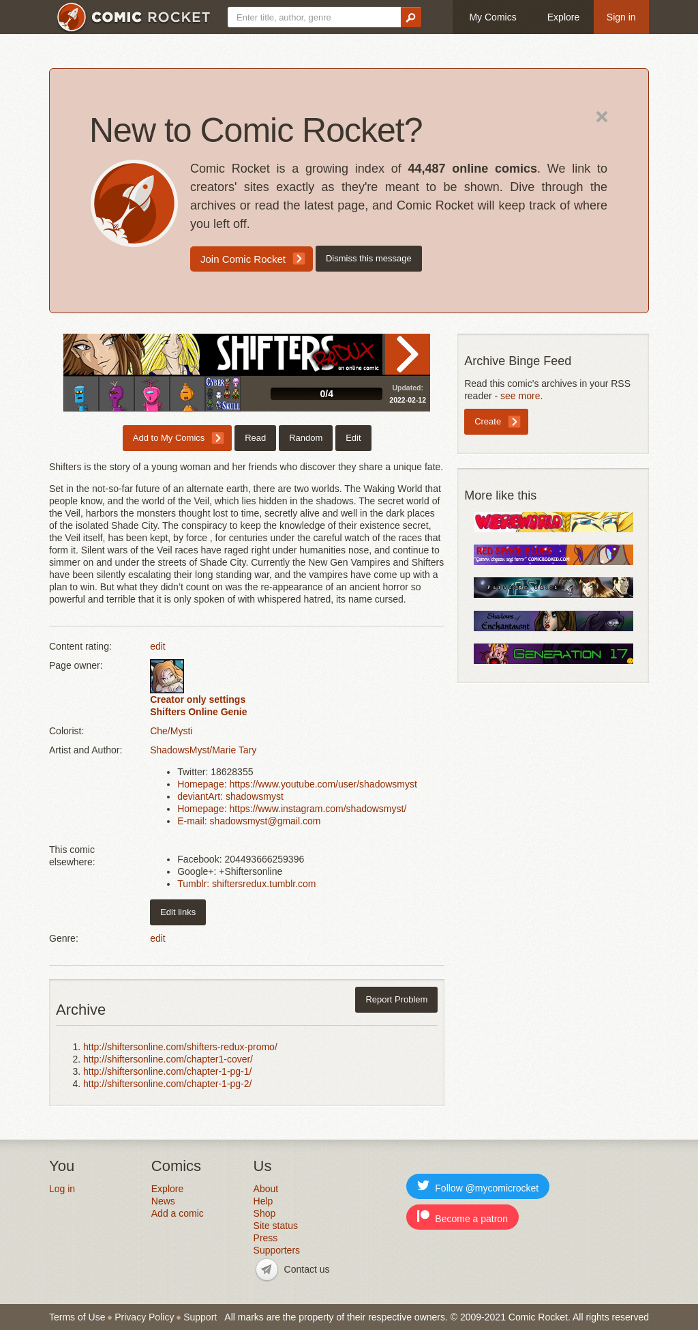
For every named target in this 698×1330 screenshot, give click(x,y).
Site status (276, 1225)
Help (263, 1201)
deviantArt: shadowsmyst (230, 796)
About (266, 1188)
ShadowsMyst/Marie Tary (203, 749)
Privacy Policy (144, 1317)
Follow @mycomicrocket (477, 1186)
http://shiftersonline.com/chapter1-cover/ (168, 1059)
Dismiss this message (369, 258)
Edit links (178, 912)
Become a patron (462, 1217)
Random (305, 438)
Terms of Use (77, 1317)
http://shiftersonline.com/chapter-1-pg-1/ (167, 1071)
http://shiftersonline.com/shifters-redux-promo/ (180, 1046)
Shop (265, 1213)
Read (407, 354)
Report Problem (396, 999)
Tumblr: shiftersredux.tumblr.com (246, 883)
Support (200, 1317)
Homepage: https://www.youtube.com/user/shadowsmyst (297, 784)
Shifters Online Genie (198, 711)
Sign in (621, 17)
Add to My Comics (168, 438)
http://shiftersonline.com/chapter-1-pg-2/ (167, 1083)
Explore (563, 17)
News (163, 1201)
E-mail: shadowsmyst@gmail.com (248, 820)
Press (266, 1237)
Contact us (307, 1269)
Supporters (277, 1250)
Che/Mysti (171, 730)
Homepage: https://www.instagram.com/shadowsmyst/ (291, 808)
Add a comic (177, 1213)
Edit (353, 438)
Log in (62, 1188)
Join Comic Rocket (243, 259)
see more (520, 395)
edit (158, 646)
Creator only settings (197, 699)
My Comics (492, 17)
